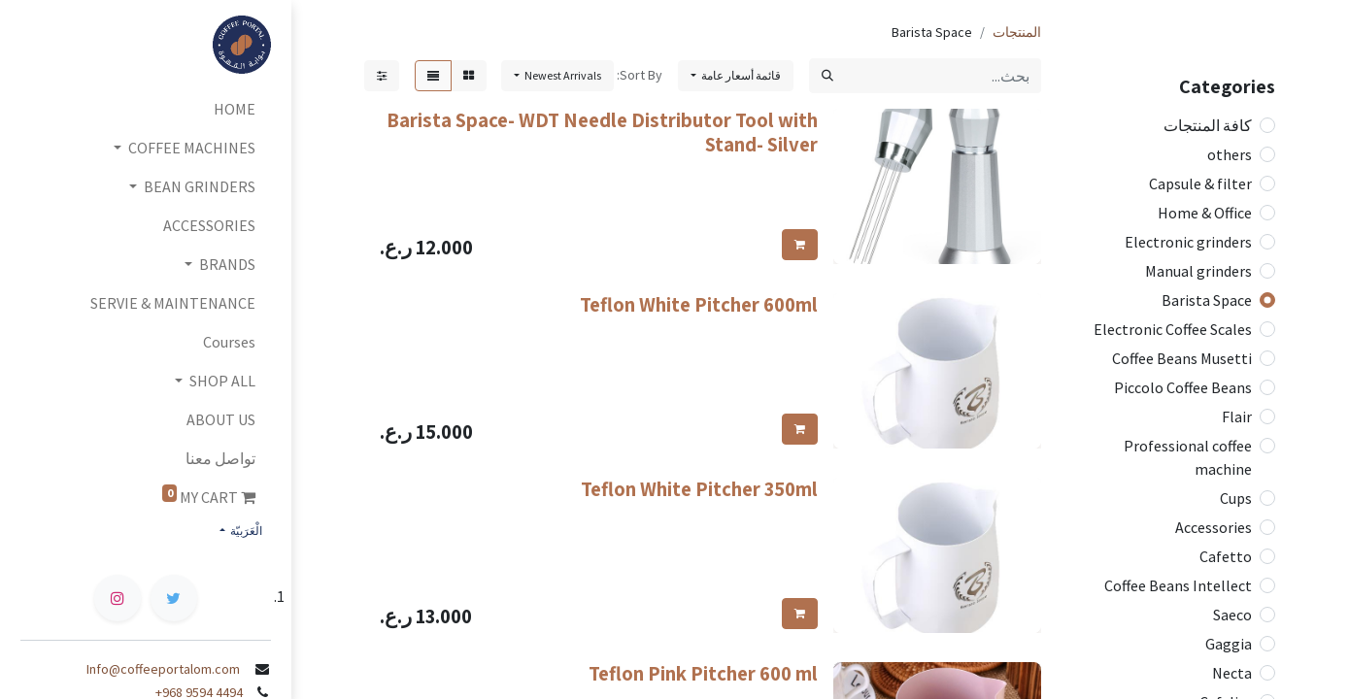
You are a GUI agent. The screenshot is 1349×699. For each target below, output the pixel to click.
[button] (557, 75)
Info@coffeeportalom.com (169, 669)
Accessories (1213, 527)
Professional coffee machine (1188, 457)
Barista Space (1207, 300)
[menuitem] (146, 108)
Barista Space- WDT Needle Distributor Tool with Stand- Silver (602, 132)
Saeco (1232, 614)
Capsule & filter (1200, 183)
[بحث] (827, 75)
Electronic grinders (1188, 241)
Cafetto (1225, 556)
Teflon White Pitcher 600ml (699, 304)
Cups (1236, 498)
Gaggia (1228, 643)
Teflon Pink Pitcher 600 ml (703, 673)
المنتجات (1017, 32)
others (1229, 154)
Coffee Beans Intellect (1178, 585)
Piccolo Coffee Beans (1183, 387)
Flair (1237, 416)
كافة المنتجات (1208, 125)
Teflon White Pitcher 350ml (699, 489)
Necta (1232, 672)
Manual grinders (1198, 271)
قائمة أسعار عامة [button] (740, 75)
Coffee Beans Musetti (1182, 358)
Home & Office (1205, 212)
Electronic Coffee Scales (1173, 329)
